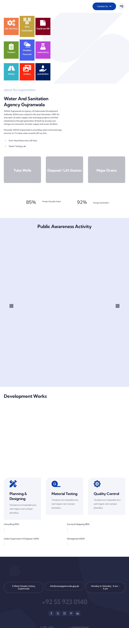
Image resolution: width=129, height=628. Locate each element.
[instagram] (64, 613)
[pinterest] (71, 613)
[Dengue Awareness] (64, 237)
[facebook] (51, 613)
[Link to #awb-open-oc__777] (121, 6)
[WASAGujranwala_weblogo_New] (23, 3)
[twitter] (58, 613)
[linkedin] (77, 613)
